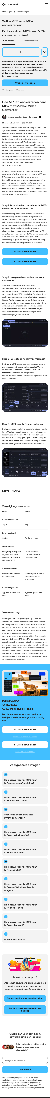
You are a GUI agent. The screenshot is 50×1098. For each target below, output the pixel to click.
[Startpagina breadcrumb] (7, 11)
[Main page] (10, 4)
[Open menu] (46, 4)
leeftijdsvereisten (37, 1087)
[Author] (4, 117)
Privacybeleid (33, 1085)
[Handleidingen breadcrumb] (23, 11)
